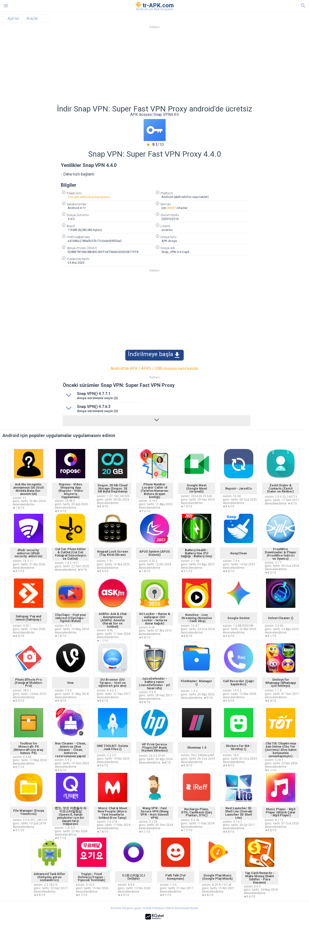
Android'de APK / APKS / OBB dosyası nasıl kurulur (154, 368)
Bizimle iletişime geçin (126, 908)
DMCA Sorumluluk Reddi (181, 908)
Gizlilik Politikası (153, 908)
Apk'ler (13, 19)
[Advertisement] (184, 68)
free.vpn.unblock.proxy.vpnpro (89, 197)
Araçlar (32, 19)
